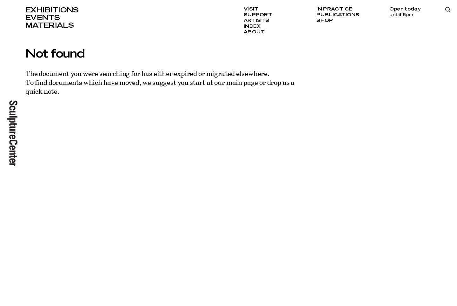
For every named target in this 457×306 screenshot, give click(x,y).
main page (242, 82)
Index (252, 26)
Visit (251, 9)
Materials (49, 25)
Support (258, 15)
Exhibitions (52, 10)
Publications (337, 15)
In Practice (334, 9)
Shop (324, 20)
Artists (256, 20)
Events (42, 17)
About (254, 32)
